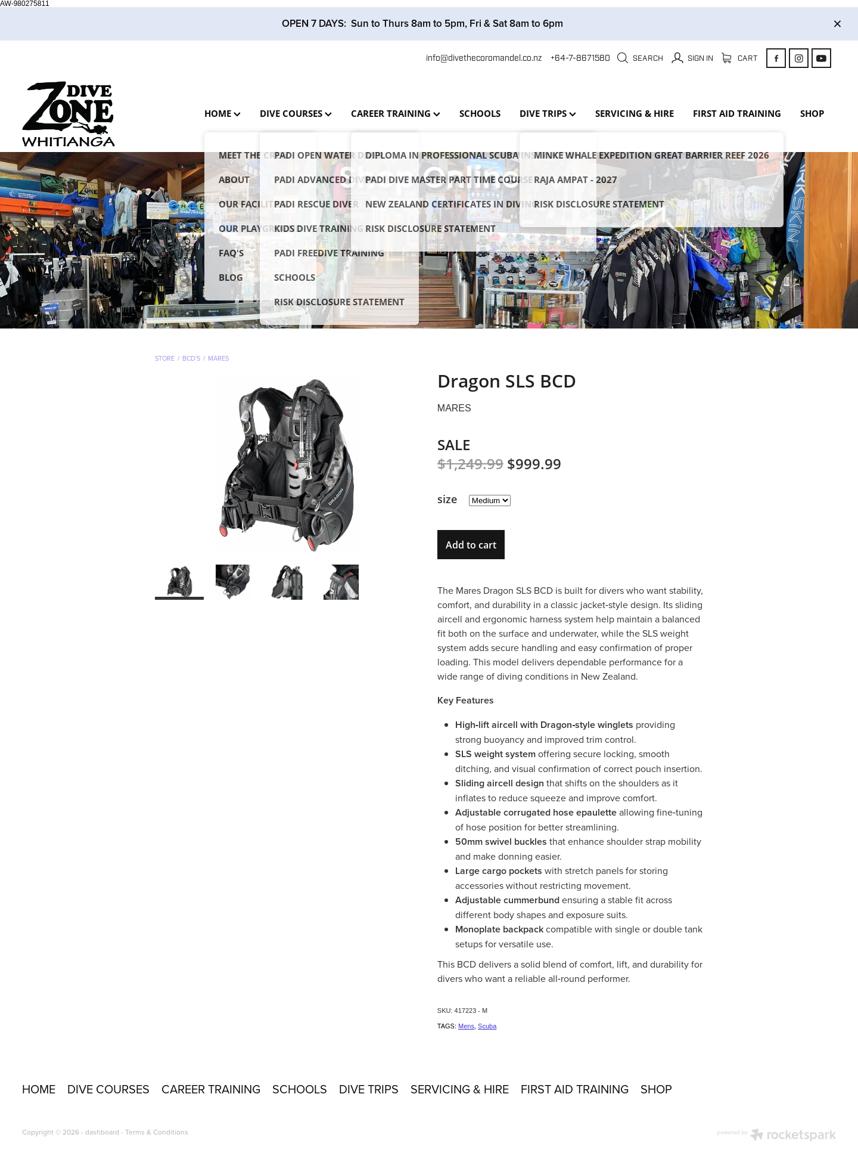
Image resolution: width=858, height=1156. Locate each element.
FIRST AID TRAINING (737, 113)
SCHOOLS (479, 113)
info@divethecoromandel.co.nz (484, 58)
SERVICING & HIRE (634, 113)
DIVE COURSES (296, 113)
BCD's (191, 358)
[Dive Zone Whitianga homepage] (103, 114)
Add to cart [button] (471, 544)
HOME (222, 113)
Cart (739, 58)
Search (640, 58)
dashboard (102, 1132)
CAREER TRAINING (395, 113)
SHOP (812, 113)
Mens (466, 1026)
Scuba (487, 1026)
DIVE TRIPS (548, 113)
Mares (218, 358)
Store (165, 358)
